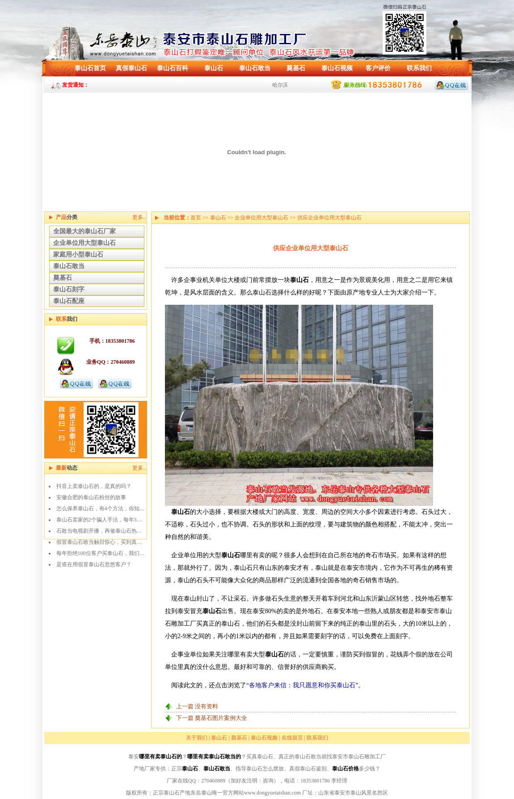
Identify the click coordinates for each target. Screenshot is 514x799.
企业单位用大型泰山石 (84, 243)
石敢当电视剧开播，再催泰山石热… (99, 531)
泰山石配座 (68, 301)
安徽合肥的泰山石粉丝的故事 (91, 497)
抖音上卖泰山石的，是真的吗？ (93, 486)
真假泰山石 (131, 68)
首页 (195, 217)
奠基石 (295, 68)
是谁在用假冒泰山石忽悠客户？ (93, 564)
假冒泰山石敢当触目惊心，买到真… (99, 542)
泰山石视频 (337, 68)
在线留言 (292, 738)
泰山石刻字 (68, 289)
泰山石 (213, 68)
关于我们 (196, 738)
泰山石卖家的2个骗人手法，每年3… (99, 520)
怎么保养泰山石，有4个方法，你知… (100, 508)
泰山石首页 (90, 68)
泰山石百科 (172, 68)
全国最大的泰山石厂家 (84, 231)
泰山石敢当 (254, 68)
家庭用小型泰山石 (78, 254)
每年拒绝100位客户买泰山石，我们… (100, 553)
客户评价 (378, 68)
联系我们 (419, 68)
